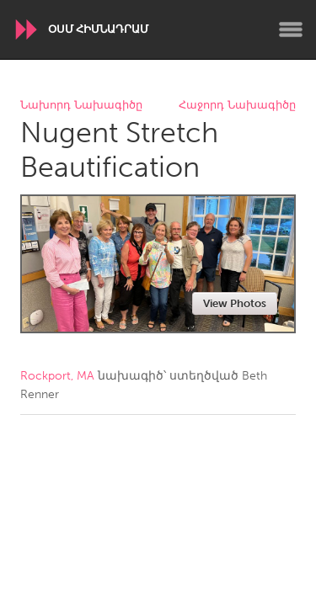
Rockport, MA (57, 376)
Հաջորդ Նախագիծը (237, 105)
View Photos (234, 303)
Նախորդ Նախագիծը (81, 105)
